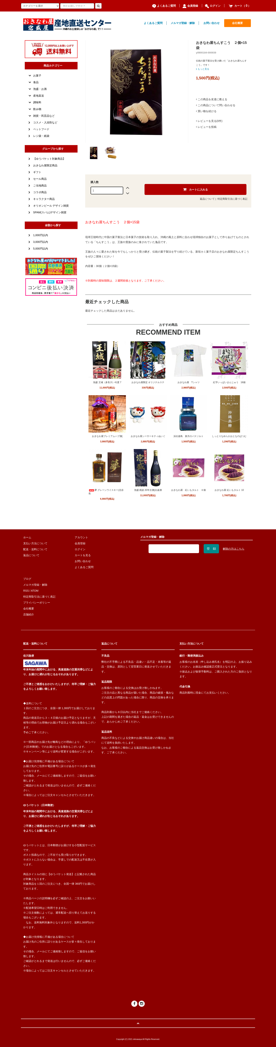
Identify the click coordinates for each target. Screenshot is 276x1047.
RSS (26, 590)
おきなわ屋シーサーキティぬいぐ (148, 436)
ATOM (34, 590)
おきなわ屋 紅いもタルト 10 (229, 490)
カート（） (239, 5)
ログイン (213, 5)
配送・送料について (35, 549)
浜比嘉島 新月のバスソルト (188, 436)
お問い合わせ (211, 23)
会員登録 (190, 5)
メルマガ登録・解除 (183, 23)
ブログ (27, 578)
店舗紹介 (28, 614)
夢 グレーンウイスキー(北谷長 (106, 492)
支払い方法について (35, 543)
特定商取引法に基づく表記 (232, 198)
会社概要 (237, 23)
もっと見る (202, 69)
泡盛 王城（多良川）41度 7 (107, 382)
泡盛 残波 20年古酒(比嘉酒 (148, 490)
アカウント (81, 537)
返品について (207, 198)
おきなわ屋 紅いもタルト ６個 (188, 490)
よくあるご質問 (164, 5)
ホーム (27, 537)
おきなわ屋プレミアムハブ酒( (107, 436)
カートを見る (83, 555)
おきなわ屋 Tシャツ (189, 382)
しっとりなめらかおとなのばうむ (229, 436)
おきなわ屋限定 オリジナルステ (147, 382)
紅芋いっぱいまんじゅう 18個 (229, 382)
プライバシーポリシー (36, 602)
